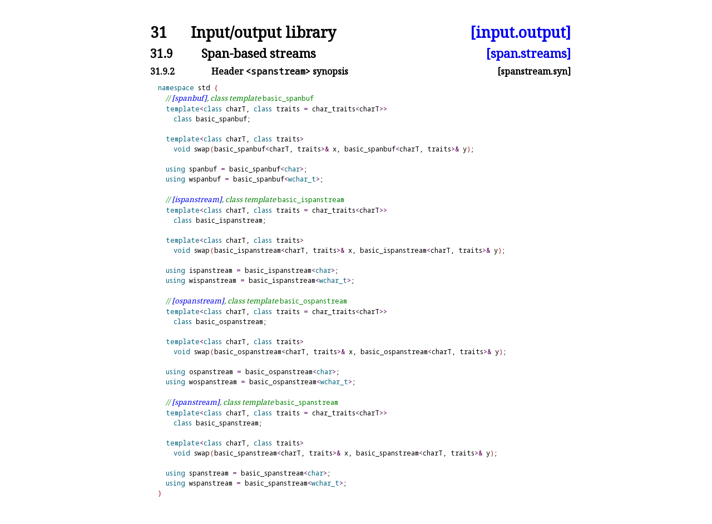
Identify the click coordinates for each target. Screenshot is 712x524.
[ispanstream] (197, 199)
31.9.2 (162, 71)
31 (158, 32)
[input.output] (520, 32)
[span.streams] (528, 53)
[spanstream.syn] (534, 71)
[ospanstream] (198, 301)
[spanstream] (196, 402)
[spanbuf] (189, 98)
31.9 (161, 53)
